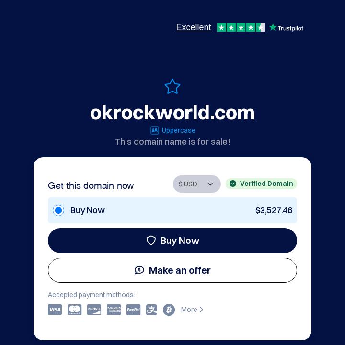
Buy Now (172, 240)
